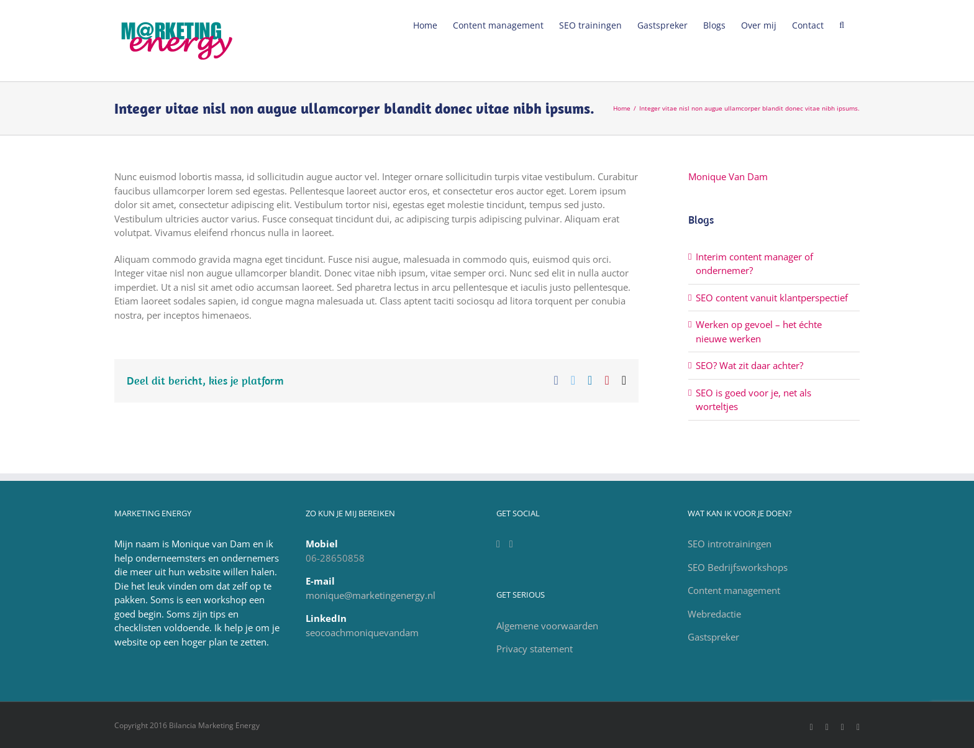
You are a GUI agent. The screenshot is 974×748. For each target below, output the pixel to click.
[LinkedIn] (498, 544)
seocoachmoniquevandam (362, 632)
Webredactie (714, 614)
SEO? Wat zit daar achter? (749, 365)
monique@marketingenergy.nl (370, 595)
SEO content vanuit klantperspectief (772, 297)
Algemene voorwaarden (547, 625)
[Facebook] (511, 544)
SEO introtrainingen (729, 543)
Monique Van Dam (728, 176)
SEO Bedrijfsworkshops (738, 567)
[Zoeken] (841, 24)
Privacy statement (534, 648)
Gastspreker (713, 637)
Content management (734, 590)
